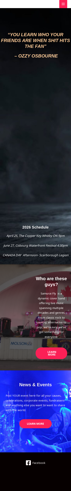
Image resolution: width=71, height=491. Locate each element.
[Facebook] (35, 463)
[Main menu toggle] (63, 4)
